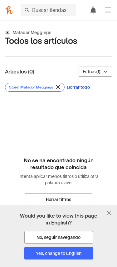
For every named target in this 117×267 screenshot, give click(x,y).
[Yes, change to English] (58, 253)
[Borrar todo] (78, 87)
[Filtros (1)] (95, 72)
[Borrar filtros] (58, 199)
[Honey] (9, 10)
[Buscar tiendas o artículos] (48, 10)
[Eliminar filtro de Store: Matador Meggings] (35, 87)
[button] (108, 10)
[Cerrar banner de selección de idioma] (109, 213)
